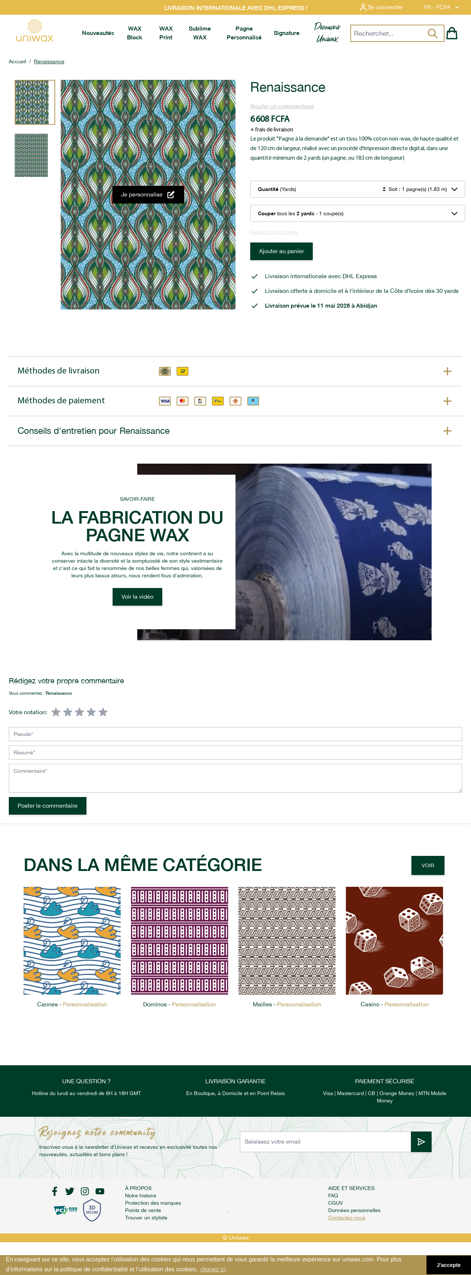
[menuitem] (98, 33)
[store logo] (34, 30)
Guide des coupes (274, 232)
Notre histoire (140, 1195)
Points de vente (143, 1210)
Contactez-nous (346, 1218)
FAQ (333, 1195)
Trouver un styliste (146, 1218)
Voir (428, 865)
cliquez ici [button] (213, 1269)
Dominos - (179, 1004)
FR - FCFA (442, 7)
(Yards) (277, 189)
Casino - (395, 1004)
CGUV (335, 1203)
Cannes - (72, 1004)
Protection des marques (153, 1203)
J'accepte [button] (449, 1265)
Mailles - (287, 1004)
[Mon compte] (387, 7)
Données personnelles (354, 1210)
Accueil (17, 61)
